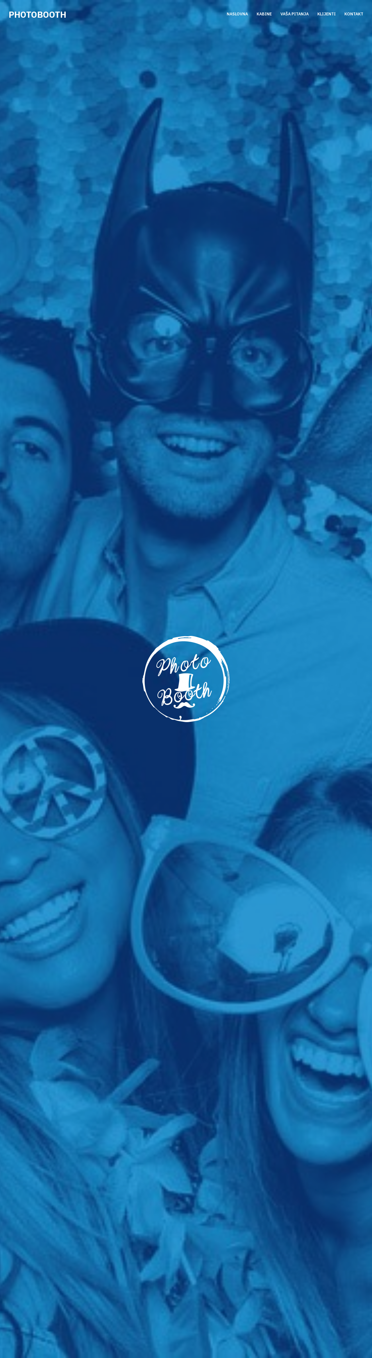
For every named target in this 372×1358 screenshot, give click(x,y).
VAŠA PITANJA (294, 14)
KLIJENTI (326, 14)
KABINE (264, 14)
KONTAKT (353, 14)
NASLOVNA (237, 14)
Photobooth (37, 14)
